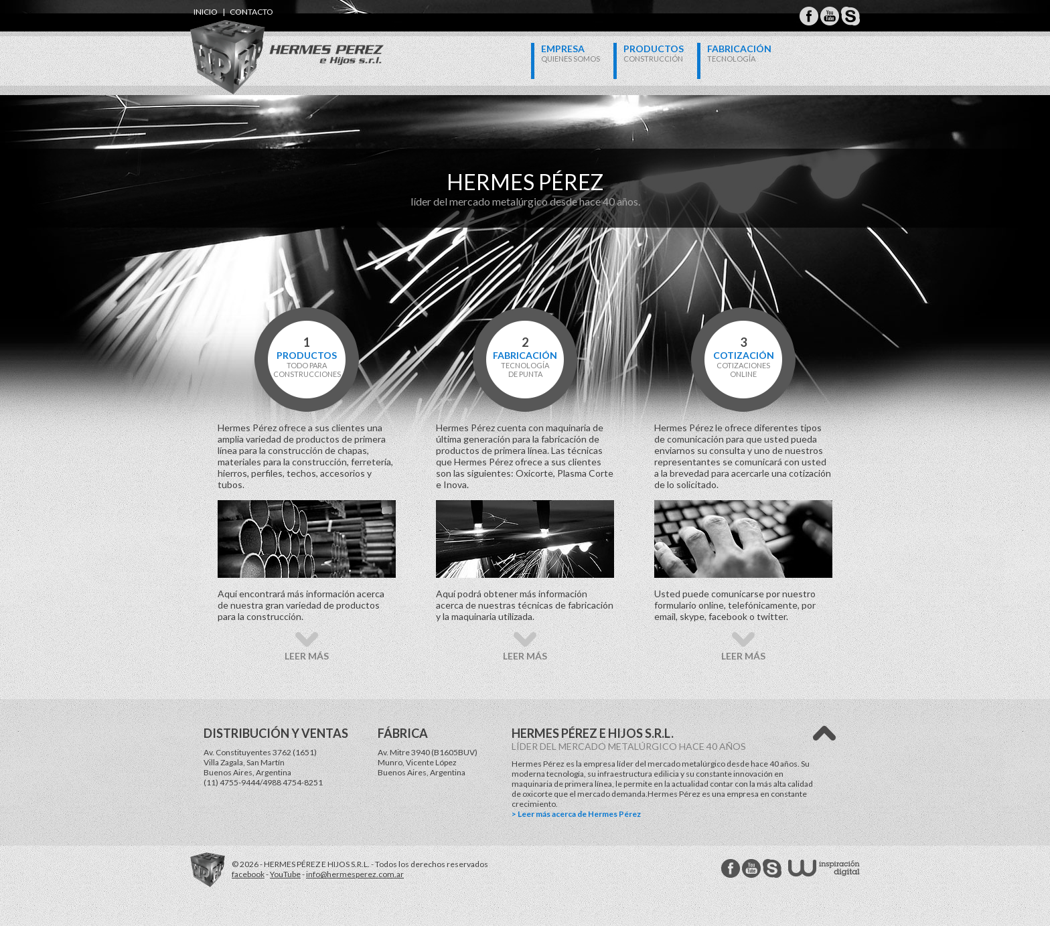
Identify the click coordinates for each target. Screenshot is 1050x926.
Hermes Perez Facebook (809, 16)
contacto (251, 12)
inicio (206, 12)
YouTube (285, 874)
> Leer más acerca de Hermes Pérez (576, 814)
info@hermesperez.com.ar (355, 874)
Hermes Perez (264, 44)
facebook (248, 874)
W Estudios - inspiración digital (824, 868)
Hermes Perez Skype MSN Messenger (850, 16)
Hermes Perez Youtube (829, 16)
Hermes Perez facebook (730, 868)
